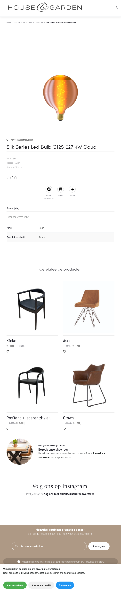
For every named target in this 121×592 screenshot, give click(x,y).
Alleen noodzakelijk (41, 585)
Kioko (11, 340)
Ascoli (68, 340)
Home (9, 22)
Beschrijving (13, 207)
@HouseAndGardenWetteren (77, 494)
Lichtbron (39, 22)
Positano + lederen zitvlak (28, 417)
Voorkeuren (65, 585)
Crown (68, 417)
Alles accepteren (15, 585)
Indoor (17, 22)
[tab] (60, 208)
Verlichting (27, 22)
